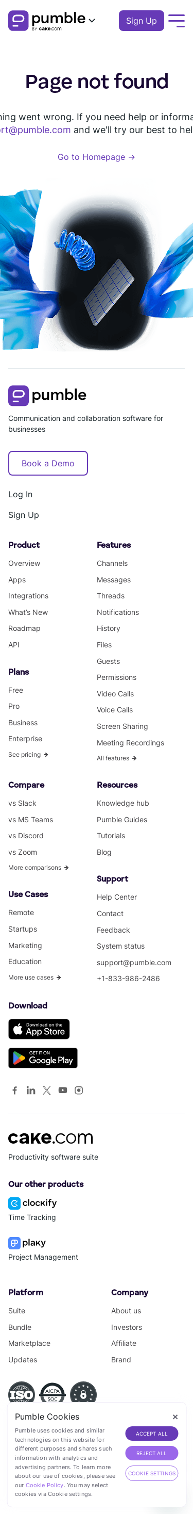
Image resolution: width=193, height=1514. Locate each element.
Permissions (116, 677)
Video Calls (115, 693)
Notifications (118, 612)
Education (25, 961)
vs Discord (26, 835)
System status (121, 945)
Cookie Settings (152, 1473)
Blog (104, 852)
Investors (126, 1327)
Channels (112, 563)
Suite (16, 1310)
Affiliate (123, 1343)
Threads (111, 595)
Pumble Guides (122, 819)
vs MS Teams (30, 819)
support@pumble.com (134, 962)
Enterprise (25, 738)
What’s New (28, 612)
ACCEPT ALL (152, 1433)
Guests (108, 661)
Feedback (113, 929)
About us (126, 1310)
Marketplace (29, 1343)
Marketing (25, 945)
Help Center (117, 896)
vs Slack (22, 803)
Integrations (28, 595)
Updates (22, 1359)
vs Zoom (22, 852)
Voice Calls (115, 709)
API (14, 644)
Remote (21, 912)
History (108, 628)
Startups (22, 928)
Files (104, 644)
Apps (17, 579)
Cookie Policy (45, 1485)
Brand (121, 1359)
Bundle (19, 1327)
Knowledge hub (123, 803)
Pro (14, 706)
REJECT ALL (151, 1453)
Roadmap (24, 628)
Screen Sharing (122, 726)
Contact (110, 913)
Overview (24, 563)
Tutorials (111, 835)
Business (23, 722)
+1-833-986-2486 (128, 978)
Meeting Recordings (130, 742)
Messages (114, 579)
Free (15, 690)
